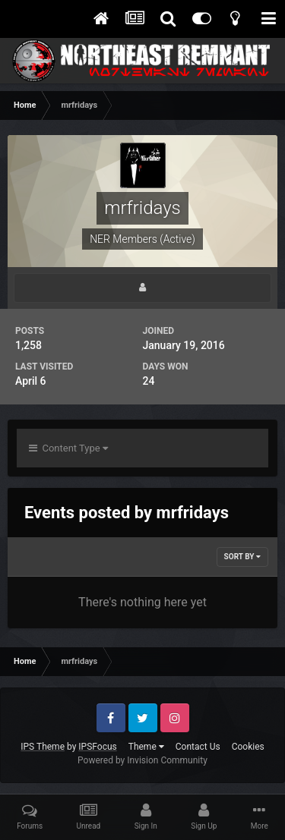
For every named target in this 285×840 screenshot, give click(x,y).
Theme (146, 746)
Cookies (248, 746)
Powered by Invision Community (142, 760)
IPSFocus (97, 746)
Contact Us (198, 746)
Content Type (68, 448)
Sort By (242, 556)
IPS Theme (43, 746)
